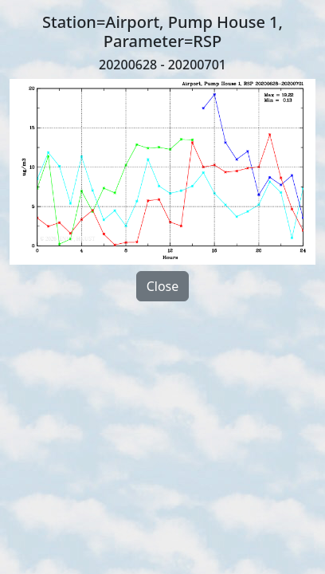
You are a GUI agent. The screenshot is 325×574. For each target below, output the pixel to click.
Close (163, 286)
